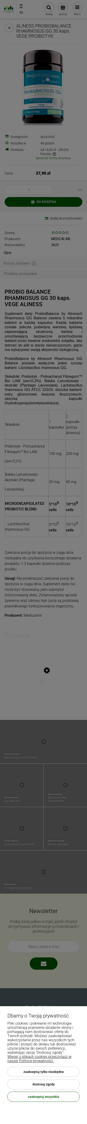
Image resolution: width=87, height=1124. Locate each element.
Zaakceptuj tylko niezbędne (43, 1072)
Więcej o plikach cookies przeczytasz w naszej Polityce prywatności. (39, 1058)
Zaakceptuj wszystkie (43, 1097)
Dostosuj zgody (43, 1084)
